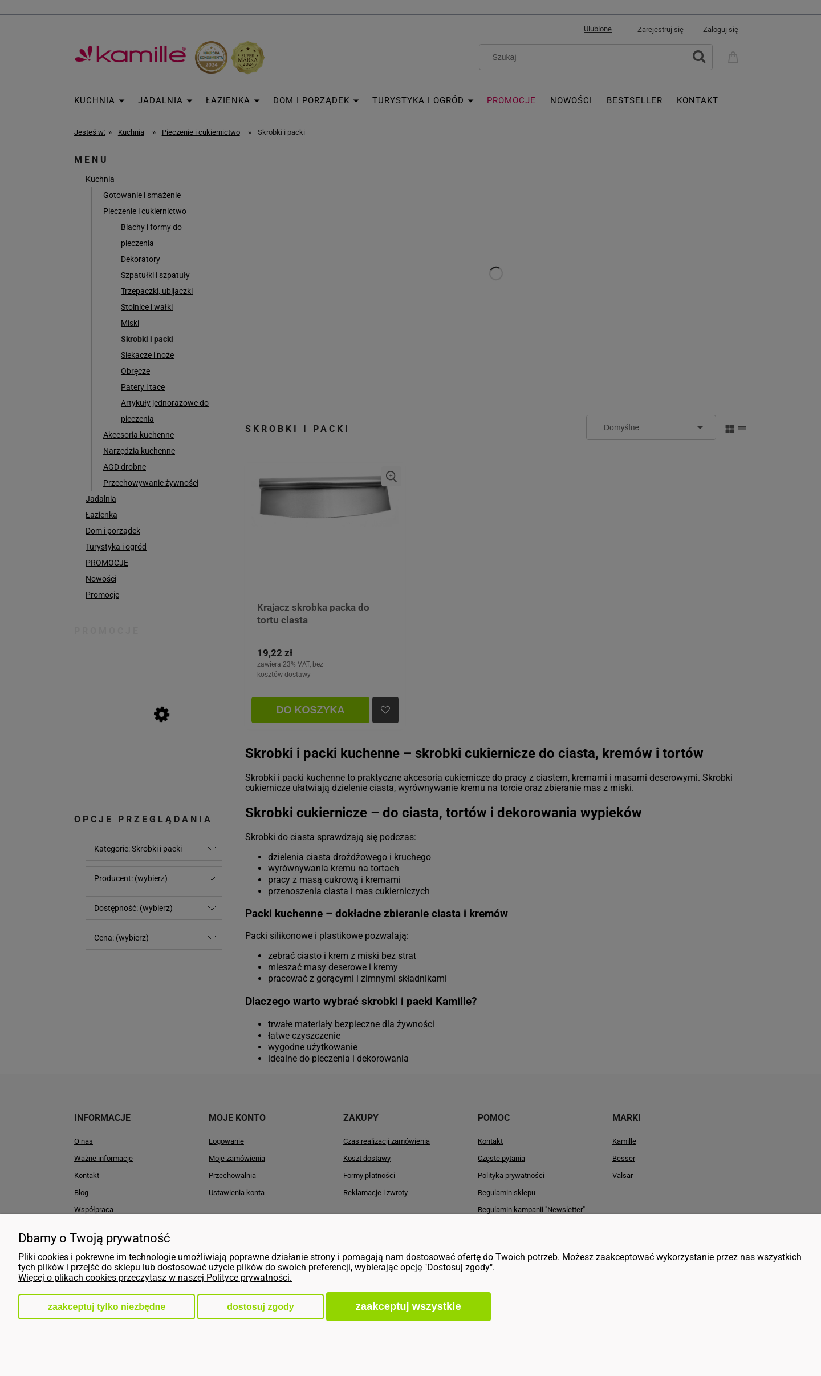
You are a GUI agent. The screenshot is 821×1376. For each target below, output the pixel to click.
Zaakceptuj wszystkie (408, 1306)
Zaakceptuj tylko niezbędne (106, 1307)
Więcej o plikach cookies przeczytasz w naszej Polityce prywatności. (155, 1277)
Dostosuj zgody (260, 1307)
